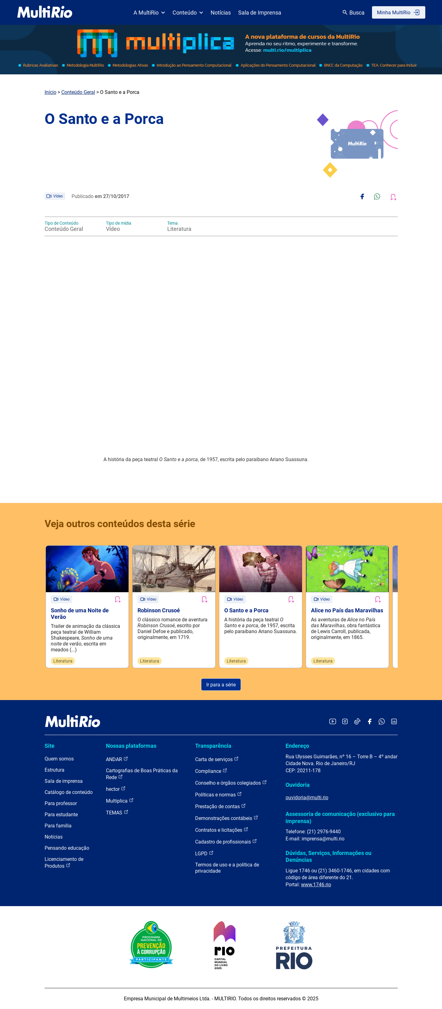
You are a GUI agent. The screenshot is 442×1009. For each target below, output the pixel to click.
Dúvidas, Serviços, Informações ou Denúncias (328, 856)
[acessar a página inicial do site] (45, 12)
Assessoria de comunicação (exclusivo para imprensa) (340, 817)
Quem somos (59, 759)
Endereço (297, 745)
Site (50, 745)
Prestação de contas (220, 806)
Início (50, 92)
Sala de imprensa (64, 781)
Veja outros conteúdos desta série (120, 524)
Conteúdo (188, 12)
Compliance (211, 771)
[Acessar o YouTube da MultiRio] (332, 721)
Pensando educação (67, 848)
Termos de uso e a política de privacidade (227, 868)
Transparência (213, 745)
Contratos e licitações (221, 829)
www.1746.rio (316, 885)
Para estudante (61, 814)
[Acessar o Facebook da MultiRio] (369, 721)
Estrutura (54, 770)
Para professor (61, 803)
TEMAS (117, 812)
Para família (58, 826)
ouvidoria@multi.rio (307, 797)
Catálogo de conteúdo (69, 792)
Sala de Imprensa (259, 12)
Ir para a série (221, 685)
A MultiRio (149, 12)
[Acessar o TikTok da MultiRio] (357, 721)
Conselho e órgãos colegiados (231, 782)
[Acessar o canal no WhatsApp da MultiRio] (382, 721)
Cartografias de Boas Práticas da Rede (142, 774)
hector (116, 789)
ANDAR (117, 759)
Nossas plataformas (131, 745)
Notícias (221, 12)
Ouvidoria (298, 785)
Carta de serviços (217, 759)
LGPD (204, 853)
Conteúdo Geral (78, 92)
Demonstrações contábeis (226, 818)
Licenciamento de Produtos (64, 862)
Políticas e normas (218, 794)
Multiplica (120, 800)
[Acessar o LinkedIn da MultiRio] (394, 721)
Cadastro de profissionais (226, 841)
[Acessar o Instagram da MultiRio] (345, 721)
